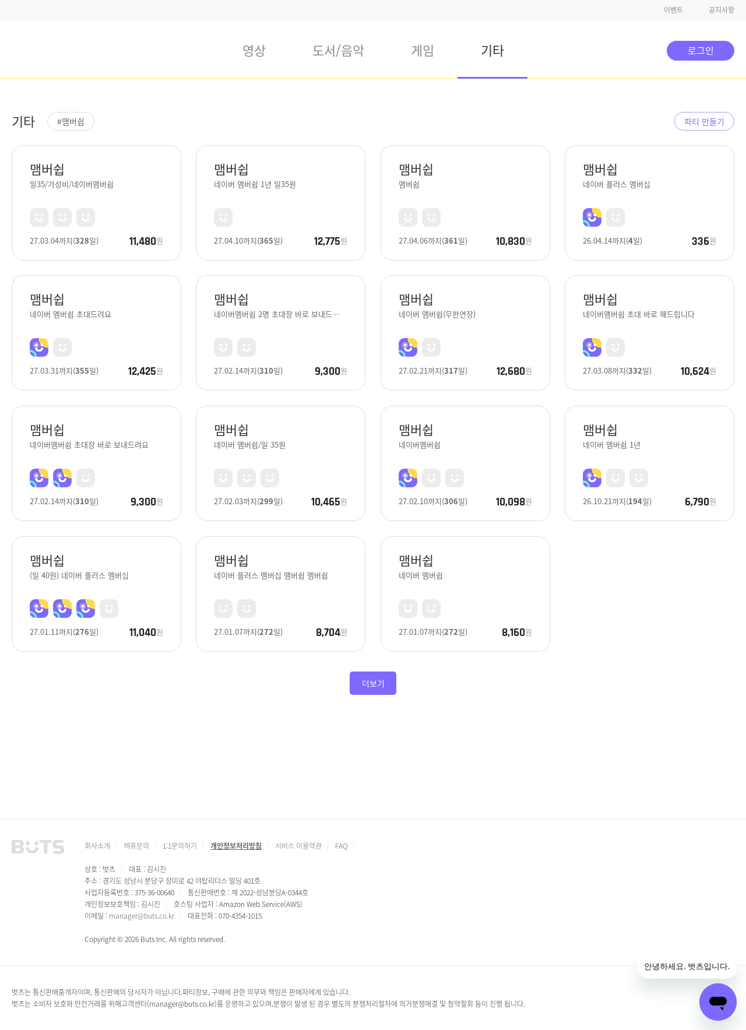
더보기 (373, 683)
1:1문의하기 (180, 845)
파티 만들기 (704, 121)
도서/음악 (338, 49)
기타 (492, 49)
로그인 (701, 50)
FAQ (341, 845)
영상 (254, 49)
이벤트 (673, 10)
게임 (422, 49)
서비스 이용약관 (298, 845)
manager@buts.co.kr (141, 915)
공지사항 (721, 10)
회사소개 (97, 845)
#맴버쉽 (71, 121)
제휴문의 (136, 845)
